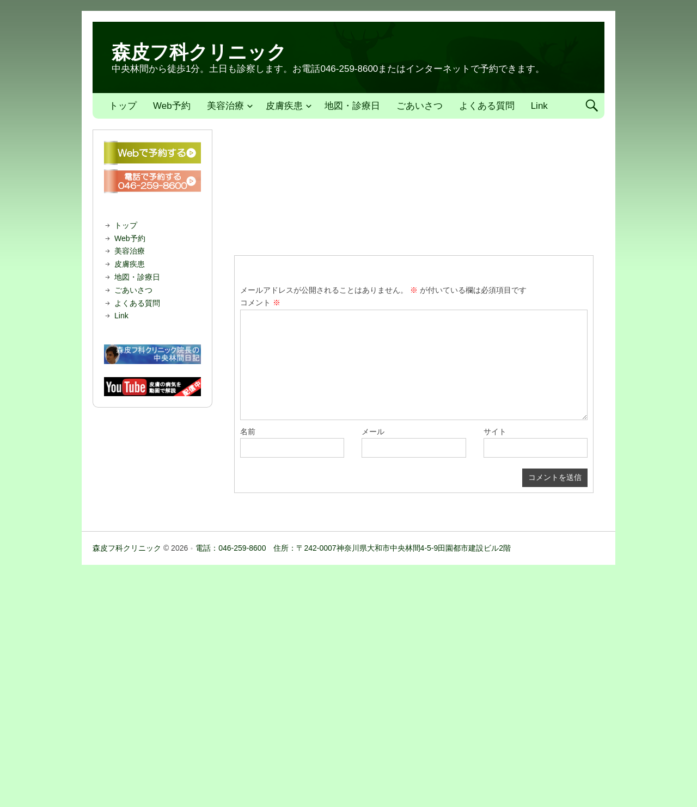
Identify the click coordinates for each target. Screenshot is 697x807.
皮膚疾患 (284, 106)
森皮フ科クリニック (199, 52)
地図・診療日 (352, 106)
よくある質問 (487, 106)
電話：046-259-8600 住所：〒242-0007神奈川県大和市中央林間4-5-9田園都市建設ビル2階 (353, 548)
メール (373, 431)
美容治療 (225, 106)
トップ (123, 106)
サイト (495, 431)
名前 (247, 431)
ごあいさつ (419, 106)
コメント (260, 302)
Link (539, 106)
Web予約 (172, 106)
